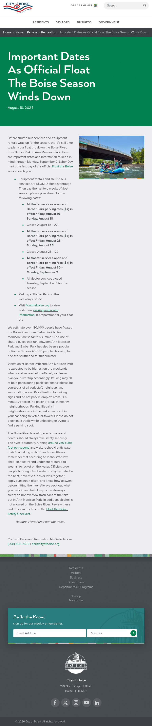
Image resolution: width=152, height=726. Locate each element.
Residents (40, 22)
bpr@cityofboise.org (45, 544)
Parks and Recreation (41, 32)
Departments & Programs (76, 587)
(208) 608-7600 (18, 544)
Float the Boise (62, 166)
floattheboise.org (37, 305)
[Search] (126, 5)
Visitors (63, 22)
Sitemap (76, 596)
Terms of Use (76, 600)
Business (84, 22)
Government (109, 22)
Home (7, 32)
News (19, 32)
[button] (133, 633)
